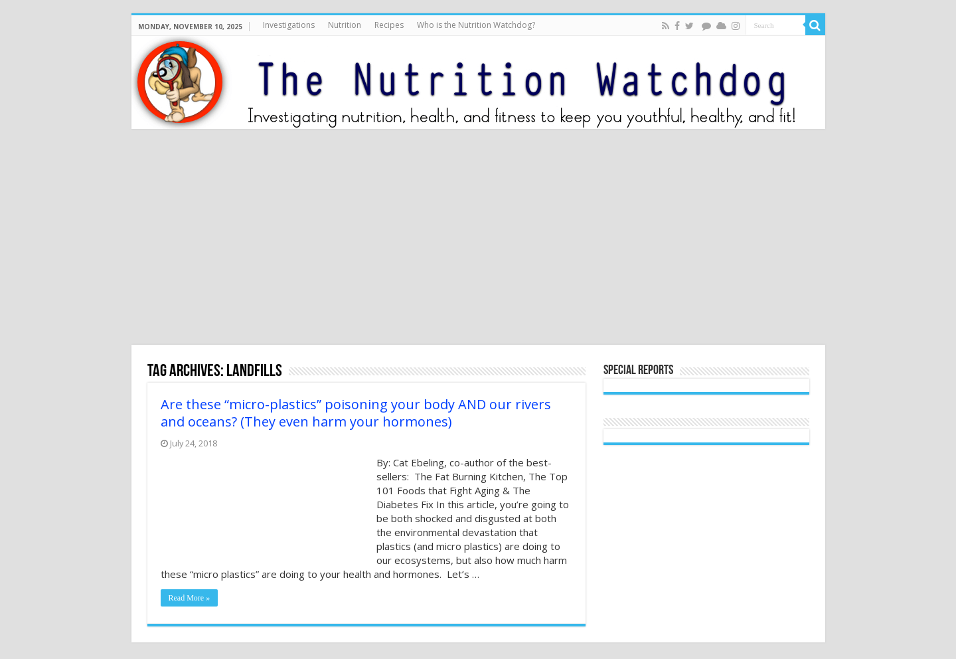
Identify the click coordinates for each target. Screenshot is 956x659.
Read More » (189, 598)
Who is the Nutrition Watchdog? (476, 25)
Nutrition (344, 25)
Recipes (389, 25)
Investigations (289, 25)
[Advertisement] (478, 238)
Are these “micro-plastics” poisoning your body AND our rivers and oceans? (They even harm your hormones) (356, 412)
